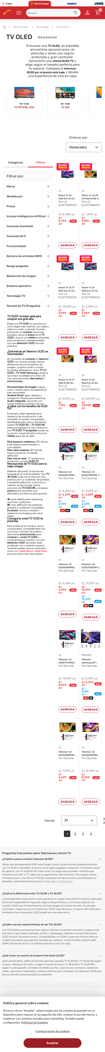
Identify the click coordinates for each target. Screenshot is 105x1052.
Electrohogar (19, 26)
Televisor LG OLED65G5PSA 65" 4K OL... (90, 754)
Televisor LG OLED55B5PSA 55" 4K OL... (66, 566)
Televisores (60, 26)
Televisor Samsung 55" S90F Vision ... (89, 661)
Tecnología (40, 26)
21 (79, 820)
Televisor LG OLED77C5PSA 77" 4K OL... (66, 661)
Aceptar (52, 1043)
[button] (76, 13)
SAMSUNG (86, 655)
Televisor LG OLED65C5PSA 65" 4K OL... (66, 474)
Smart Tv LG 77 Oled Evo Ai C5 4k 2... (66, 289)
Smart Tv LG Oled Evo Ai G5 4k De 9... (89, 381)
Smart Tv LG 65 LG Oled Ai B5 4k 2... (90, 197)
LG (59, 191)
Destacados (83, 147)
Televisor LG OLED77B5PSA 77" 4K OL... (91, 474)
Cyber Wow (25, 551)
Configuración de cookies (53, 1031)
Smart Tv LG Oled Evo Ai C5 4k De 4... (89, 289)
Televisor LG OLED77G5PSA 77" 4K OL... (91, 566)
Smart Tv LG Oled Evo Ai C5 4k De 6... (66, 197)
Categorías (15, 162)
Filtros (40, 162)
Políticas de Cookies (34, 1022)
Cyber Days (40, 551)
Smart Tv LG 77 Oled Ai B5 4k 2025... (66, 381)
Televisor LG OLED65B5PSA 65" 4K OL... (66, 754)
